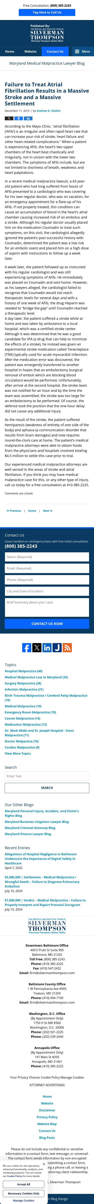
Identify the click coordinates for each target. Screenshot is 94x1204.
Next (47, 510)
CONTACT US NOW (47, 623)
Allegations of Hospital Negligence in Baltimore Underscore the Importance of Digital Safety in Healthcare (41, 858)
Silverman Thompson (65, 1182)
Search (47, 788)
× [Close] (44, 1164)
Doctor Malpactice (22, 741)
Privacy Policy (47, 1117)
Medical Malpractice (23, 706)
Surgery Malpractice (23, 683)
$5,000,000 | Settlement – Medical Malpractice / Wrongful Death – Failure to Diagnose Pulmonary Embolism (42, 881)
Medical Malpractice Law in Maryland (36, 677)
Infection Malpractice (24, 689)
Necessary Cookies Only (23, 1193)
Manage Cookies (72, 1077)
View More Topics (18, 753)
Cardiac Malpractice (22, 747)
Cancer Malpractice (22, 718)
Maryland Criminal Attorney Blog (30, 828)
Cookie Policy (50, 1077)
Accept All (23, 1184)
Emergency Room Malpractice (30, 712)
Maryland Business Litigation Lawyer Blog (37, 822)
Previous (14, 510)
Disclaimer (47, 1110)
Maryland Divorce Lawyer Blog (28, 834)
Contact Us (55, 51)
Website (30, 51)
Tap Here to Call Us (47, 12)
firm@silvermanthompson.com (52, 973)
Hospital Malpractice (23, 671)
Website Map (47, 1124)
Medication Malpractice (26, 724)
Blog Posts (47, 1138)
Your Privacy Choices (25, 1077)
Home (9, 51)
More (86, 51)
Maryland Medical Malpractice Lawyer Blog (47, 33)
